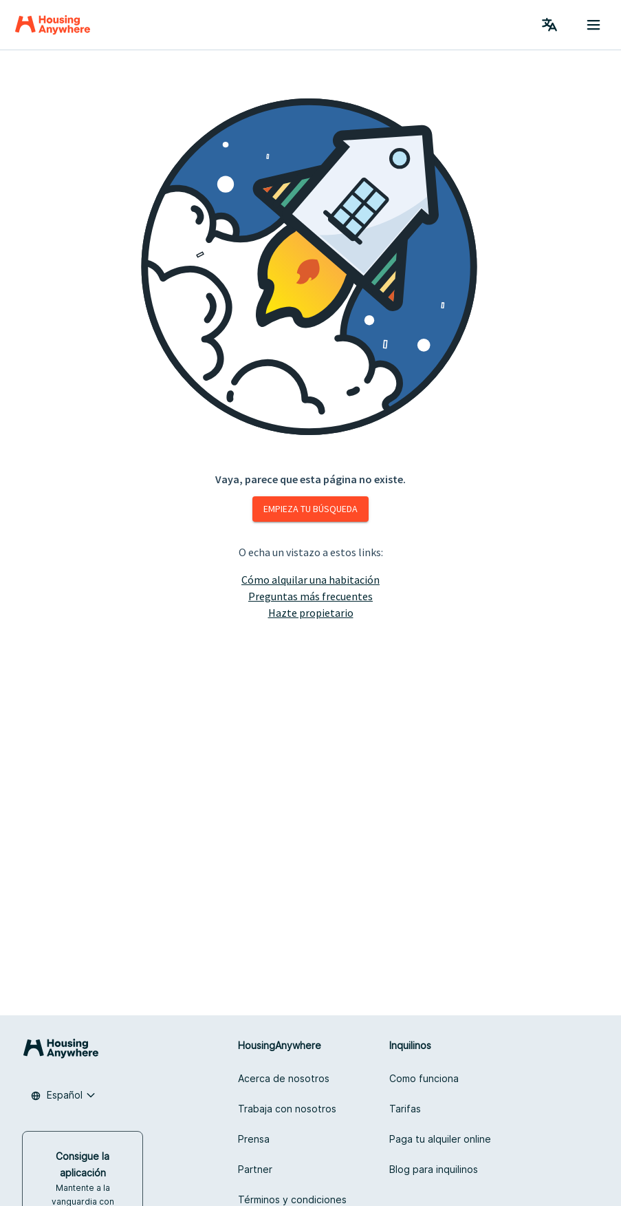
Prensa (254, 1139)
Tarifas (405, 1108)
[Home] (52, 25)
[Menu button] (593, 25)
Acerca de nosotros (283, 1078)
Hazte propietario (310, 613)
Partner (255, 1169)
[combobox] (63, 1095)
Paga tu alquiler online (440, 1139)
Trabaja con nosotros (287, 1108)
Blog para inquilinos (433, 1169)
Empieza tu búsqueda (310, 508)
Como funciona (424, 1078)
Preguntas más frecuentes (310, 596)
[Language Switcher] (549, 25)
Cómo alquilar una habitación (310, 579)
